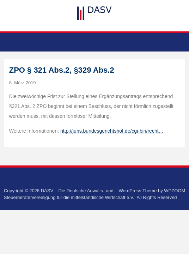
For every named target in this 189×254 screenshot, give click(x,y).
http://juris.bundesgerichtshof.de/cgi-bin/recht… (112, 131)
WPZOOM (174, 190)
